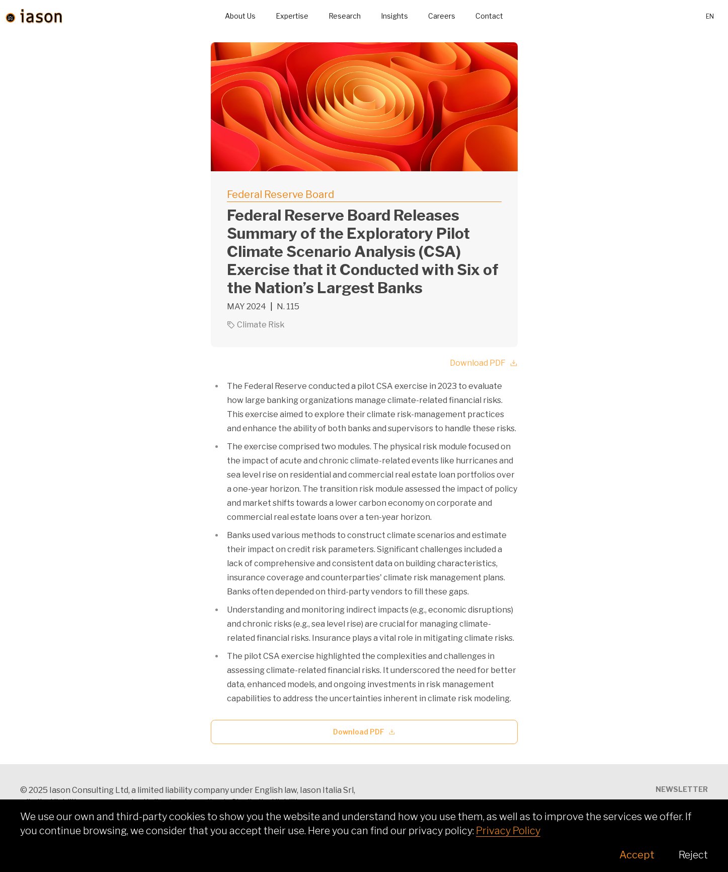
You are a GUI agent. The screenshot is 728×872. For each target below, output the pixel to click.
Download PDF (484, 363)
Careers (441, 16)
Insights (394, 16)
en (710, 16)
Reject (693, 855)
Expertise (292, 16)
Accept (637, 855)
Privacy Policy (508, 831)
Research (345, 16)
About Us (240, 16)
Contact (489, 16)
